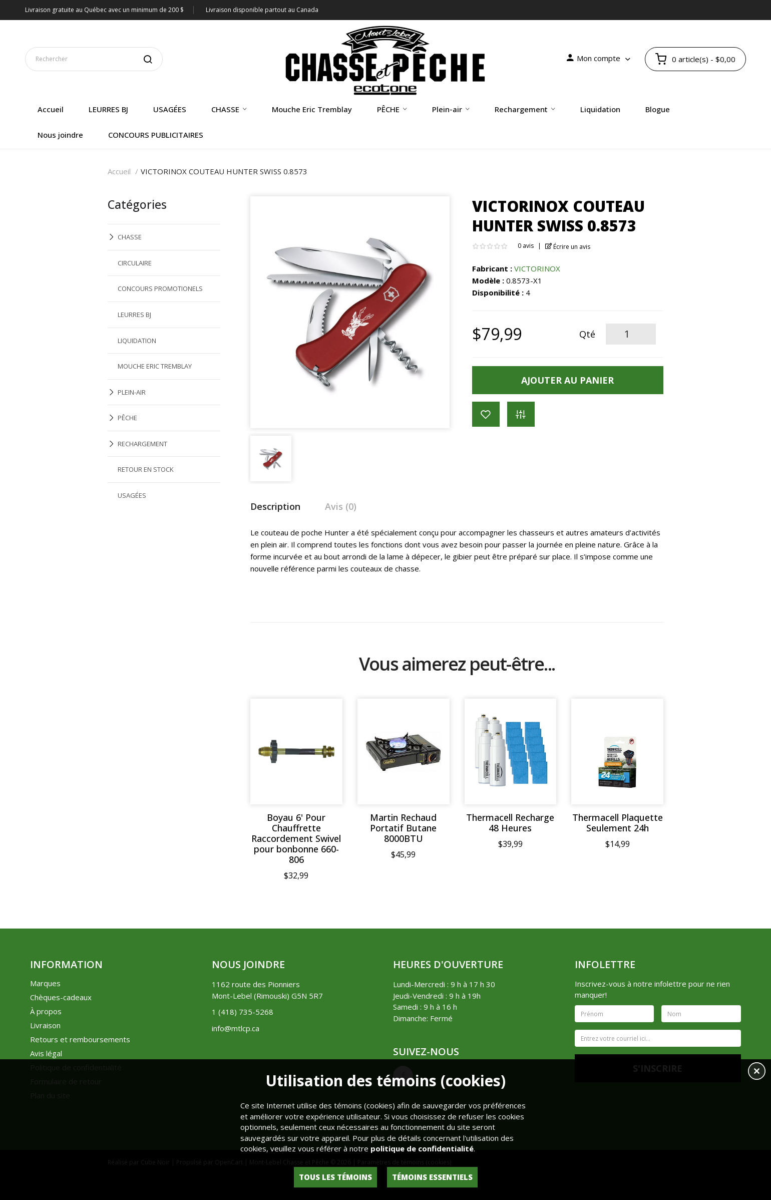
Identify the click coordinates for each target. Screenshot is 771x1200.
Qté (587, 334)
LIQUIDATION (137, 340)
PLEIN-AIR (132, 392)
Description (275, 506)
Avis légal (46, 1053)
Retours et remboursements (80, 1039)
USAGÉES (132, 495)
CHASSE (130, 236)
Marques (45, 983)
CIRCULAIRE (135, 262)
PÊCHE (127, 417)
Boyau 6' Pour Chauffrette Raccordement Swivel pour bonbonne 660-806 (296, 838)
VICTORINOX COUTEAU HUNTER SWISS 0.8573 (224, 171)
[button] (756, 1072)
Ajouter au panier (567, 380)
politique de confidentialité (422, 1148)
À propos (46, 1011)
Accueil (119, 171)
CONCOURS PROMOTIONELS (160, 288)
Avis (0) (340, 506)
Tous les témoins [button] (335, 1177)
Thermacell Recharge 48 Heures (510, 822)
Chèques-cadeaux (61, 997)
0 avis (526, 245)
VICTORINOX (537, 268)
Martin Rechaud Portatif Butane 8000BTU (403, 828)
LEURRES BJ (134, 314)
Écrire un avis (568, 246)
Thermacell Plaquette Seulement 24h (617, 822)
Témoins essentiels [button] (432, 1177)
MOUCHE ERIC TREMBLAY (155, 366)
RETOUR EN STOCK (146, 469)
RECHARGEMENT (142, 443)
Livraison (45, 1025)
